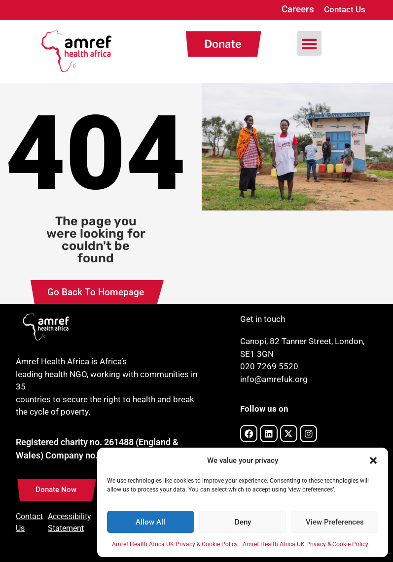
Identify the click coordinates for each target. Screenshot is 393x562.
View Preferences (335, 522)
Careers (298, 9)
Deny (243, 522)
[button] (373, 460)
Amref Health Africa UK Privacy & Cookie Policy (175, 544)
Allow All (150, 522)
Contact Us (344, 9)
